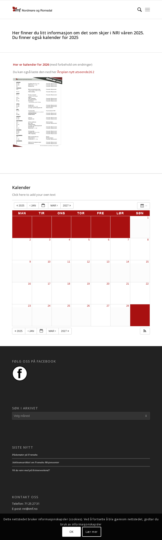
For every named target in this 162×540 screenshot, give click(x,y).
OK (71, 532)
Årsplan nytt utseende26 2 (75, 72)
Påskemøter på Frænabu (24, 454)
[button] (144, 331)
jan (33, 205)
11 (68, 261)
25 (68, 305)
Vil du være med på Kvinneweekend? (31, 470)
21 (127, 283)
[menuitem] (137, 9)
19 (88, 283)
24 (49, 305)
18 (68, 283)
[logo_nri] (67, 9)
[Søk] (137, 9)
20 (108, 283)
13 (108, 261)
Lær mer (92, 532)
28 (127, 305)
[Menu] (147, 9)
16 (29, 283)
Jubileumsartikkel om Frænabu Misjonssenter (35, 462)
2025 (20, 205)
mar (55, 205)
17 (49, 283)
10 (49, 261)
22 (147, 283)
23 (29, 305)
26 (88, 305)
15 (147, 261)
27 (108, 305)
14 (127, 261)
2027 (67, 205)
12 (88, 261)
